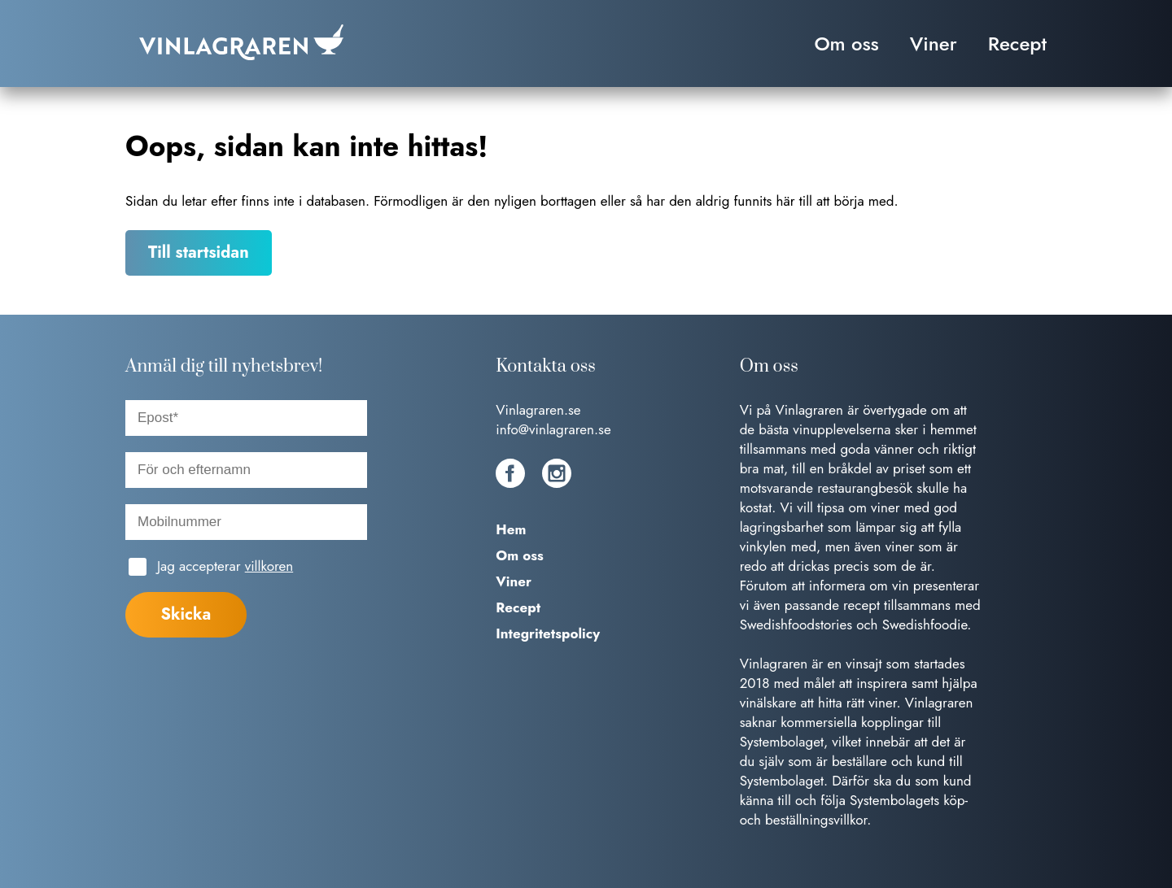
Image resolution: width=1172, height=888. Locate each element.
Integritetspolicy (548, 633)
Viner (933, 43)
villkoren (269, 566)
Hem (511, 529)
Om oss (846, 43)
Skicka (185, 614)
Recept (1017, 43)
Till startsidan (198, 252)
